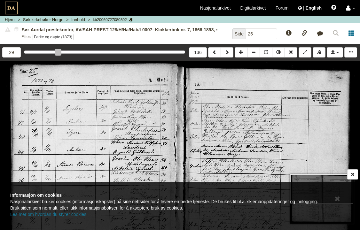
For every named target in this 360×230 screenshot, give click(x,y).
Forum (282, 8)
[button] (350, 8)
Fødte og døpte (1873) (53, 37)
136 (197, 52)
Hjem (9, 19)
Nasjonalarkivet (215, 8)
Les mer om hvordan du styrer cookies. (49, 214)
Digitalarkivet (253, 8)
